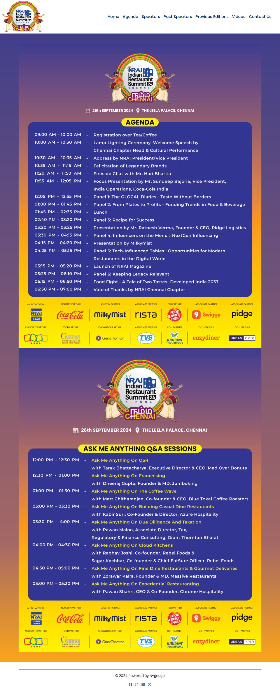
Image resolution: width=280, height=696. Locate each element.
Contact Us (260, 16)
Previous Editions (212, 16)
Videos (238, 16)
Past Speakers (178, 16)
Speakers (151, 16)
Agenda (130, 16)
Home (113, 16)
